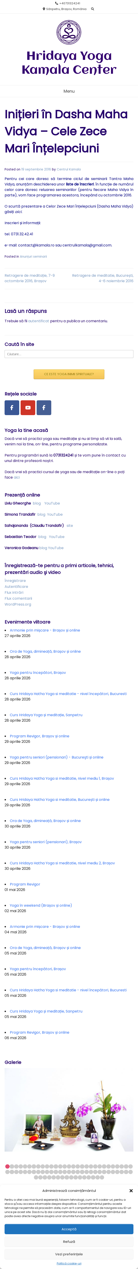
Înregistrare (15, 580)
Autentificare (16, 586)
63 (53, 1177)
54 (113, 1172)
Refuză (69, 1241)
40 (51, 1172)
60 (40, 1177)
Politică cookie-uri (69, 1263)
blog (37, 503)
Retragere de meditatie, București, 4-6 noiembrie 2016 (102, 278)
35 (29, 1172)
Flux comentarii (18, 598)
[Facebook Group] (44, 407)
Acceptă (69, 1229)
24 (108, 1166)
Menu (69, 91)
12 (56, 1166)
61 (45, 1177)
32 (16, 1172)
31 (12, 1172)
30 (7, 1172)
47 (82, 1172)
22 (99, 1166)
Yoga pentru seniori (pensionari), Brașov (46, 842)
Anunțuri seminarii (33, 256)
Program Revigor (25, 884)
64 (58, 1177)
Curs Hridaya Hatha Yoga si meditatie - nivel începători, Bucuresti (68, 693)
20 (91, 1166)
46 (78, 1172)
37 (38, 1172)
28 (126, 1166)
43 (64, 1172)
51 (99, 1172)
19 (86, 1166)
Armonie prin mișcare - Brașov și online (45, 630)
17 (78, 1166)
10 (47, 1166)
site (70, 525)
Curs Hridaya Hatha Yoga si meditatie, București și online (60, 799)
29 (130, 1166)
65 (62, 1177)
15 (69, 1166)
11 (51, 1166)
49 (91, 1172)
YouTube (52, 503)
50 (95, 1172)
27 (121, 1166)
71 (89, 1177)
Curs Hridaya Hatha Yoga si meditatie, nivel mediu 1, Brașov (62, 778)
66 (67, 1177)
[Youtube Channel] (28, 407)
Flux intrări (14, 592)
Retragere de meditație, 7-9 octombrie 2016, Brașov (30, 278)
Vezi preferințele (69, 1254)
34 (25, 1172)
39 (47, 1172)
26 (117, 1166)
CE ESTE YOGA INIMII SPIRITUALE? (69, 374)
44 (69, 1172)
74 (102, 1177)
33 (21, 1172)
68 (75, 1177)
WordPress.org (18, 604)
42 (60, 1172)
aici (17, 477)
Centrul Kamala (69, 169)
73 (97, 1177)
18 (82, 1166)
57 (126, 1172)
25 (113, 1166)
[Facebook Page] (12, 407)
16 (73, 1166)
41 (56, 1172)
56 (121, 1172)
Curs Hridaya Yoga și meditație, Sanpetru (46, 715)
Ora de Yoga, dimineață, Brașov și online (45, 651)
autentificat (38, 321)
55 (117, 1172)
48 (86, 1172)
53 (108, 1172)
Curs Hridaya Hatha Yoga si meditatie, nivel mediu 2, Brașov (62, 863)
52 (104, 1172)
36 (34, 1172)
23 (104, 1166)
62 (49, 1177)
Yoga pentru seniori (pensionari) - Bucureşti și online (56, 757)
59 (36, 1177)
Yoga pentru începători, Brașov (38, 672)
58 (130, 1172)
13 (60, 1166)
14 (64, 1166)
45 (73, 1172)
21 (95, 1166)
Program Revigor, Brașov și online (39, 736)
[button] (131, 1190)
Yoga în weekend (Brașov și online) (41, 905)
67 (71, 1177)
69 (80, 1177)
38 (43, 1172)
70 (84, 1177)
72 (93, 1177)
